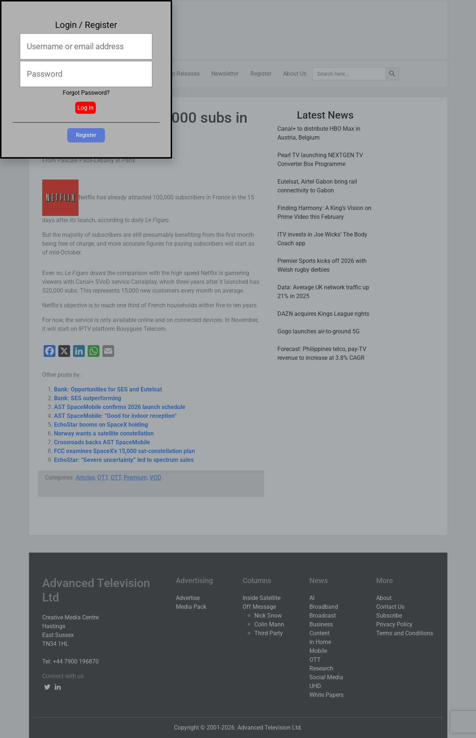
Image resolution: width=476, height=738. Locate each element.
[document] (238, 369)
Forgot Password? (86, 92)
